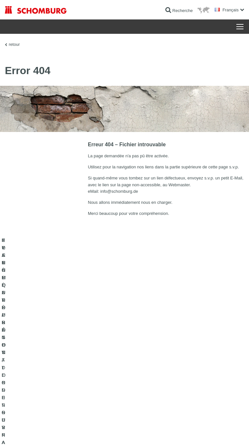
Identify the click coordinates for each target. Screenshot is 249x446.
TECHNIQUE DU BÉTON (27, 378)
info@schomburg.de (119, 191)
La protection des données (68, 433)
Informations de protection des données (120, 433)
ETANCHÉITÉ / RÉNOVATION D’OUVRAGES (44, 339)
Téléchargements (144, 349)
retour (14, 44)
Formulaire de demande (150, 358)
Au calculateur (141, 339)
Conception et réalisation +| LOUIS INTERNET (208, 433)
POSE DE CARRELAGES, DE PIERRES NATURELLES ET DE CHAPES (59, 354)
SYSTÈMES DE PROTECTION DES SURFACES (47, 368)
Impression (36, 433)
